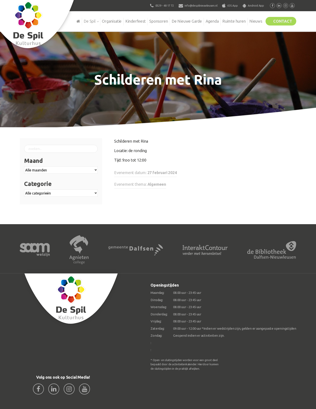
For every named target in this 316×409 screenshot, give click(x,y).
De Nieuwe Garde (180, 20)
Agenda (206, 20)
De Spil (80, 20)
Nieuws (252, 20)
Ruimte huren (229, 20)
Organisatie (102, 20)
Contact (281, 20)
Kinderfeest (127, 20)
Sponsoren (151, 20)
